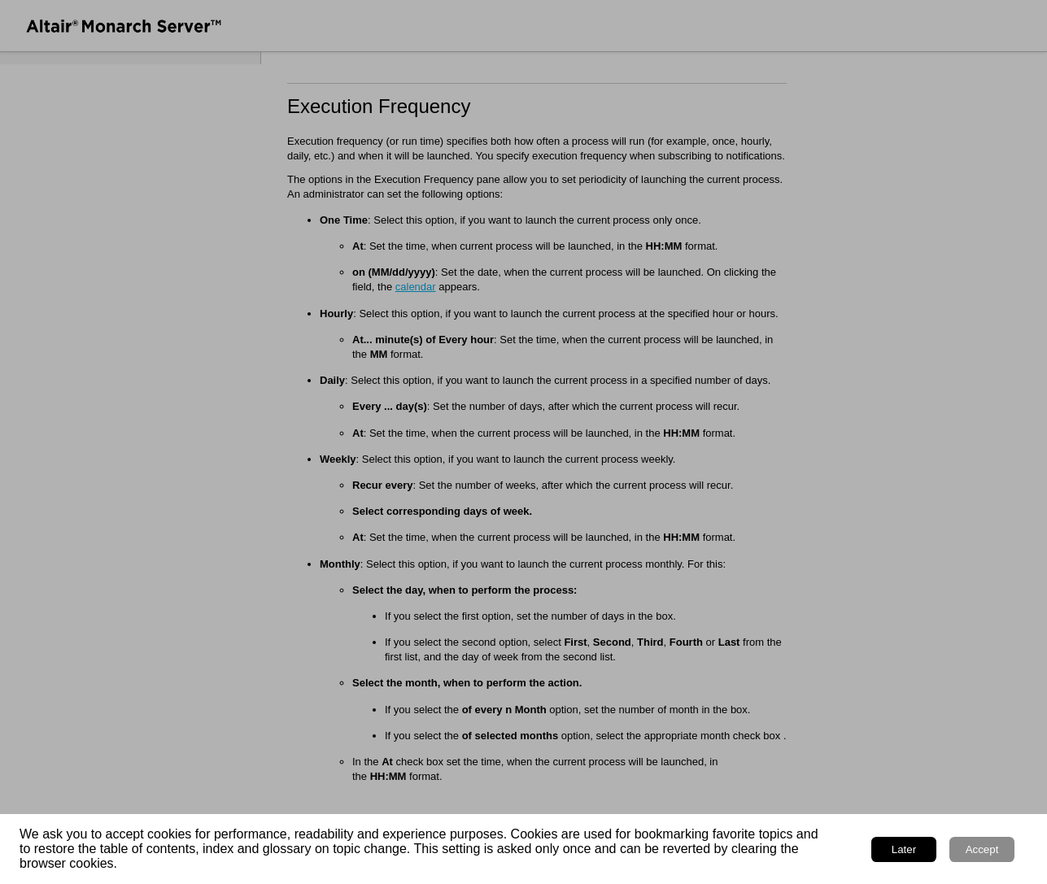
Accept (982, 849)
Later (904, 849)
